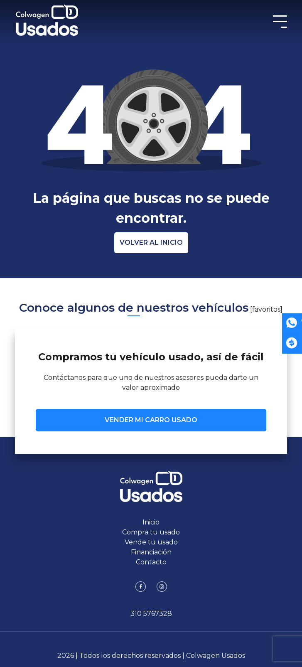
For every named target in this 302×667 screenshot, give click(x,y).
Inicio (151, 522)
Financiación (151, 552)
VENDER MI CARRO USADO (151, 420)
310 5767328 (151, 614)
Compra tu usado (151, 532)
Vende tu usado (151, 542)
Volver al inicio (151, 242)
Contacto (151, 562)
